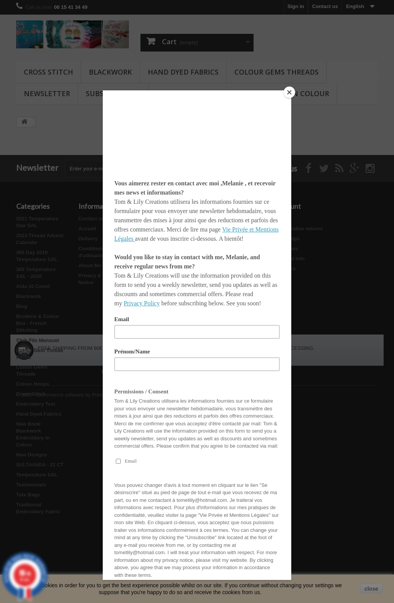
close (371, 589)
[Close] (289, 92)
